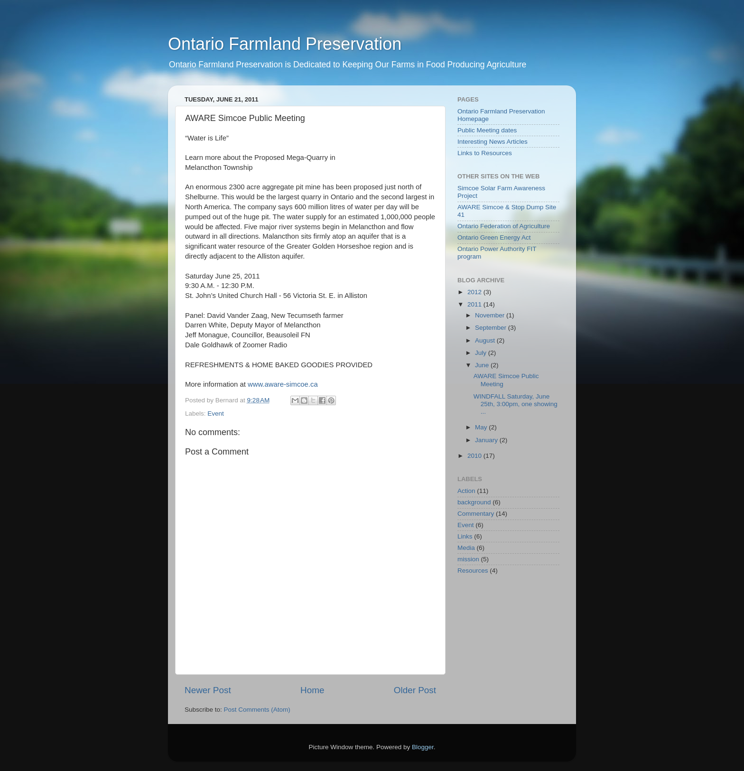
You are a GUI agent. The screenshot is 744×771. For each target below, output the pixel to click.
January (487, 440)
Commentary (475, 513)
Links (465, 536)
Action (466, 490)
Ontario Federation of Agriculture (503, 226)
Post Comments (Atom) (257, 709)
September (491, 327)
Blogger (423, 747)
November (490, 315)
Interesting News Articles (492, 141)
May (482, 427)
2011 (475, 304)
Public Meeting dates (487, 130)
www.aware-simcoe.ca (283, 384)
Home (312, 690)
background (474, 502)
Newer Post (208, 690)
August (486, 340)
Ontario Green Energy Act (494, 237)
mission (468, 559)
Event (215, 413)
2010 (475, 455)
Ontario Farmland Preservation (284, 44)
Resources (472, 570)
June (483, 365)
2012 (475, 292)
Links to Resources (484, 153)
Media (466, 547)
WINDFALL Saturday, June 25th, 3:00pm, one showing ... (516, 404)
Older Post (415, 690)
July (481, 352)
